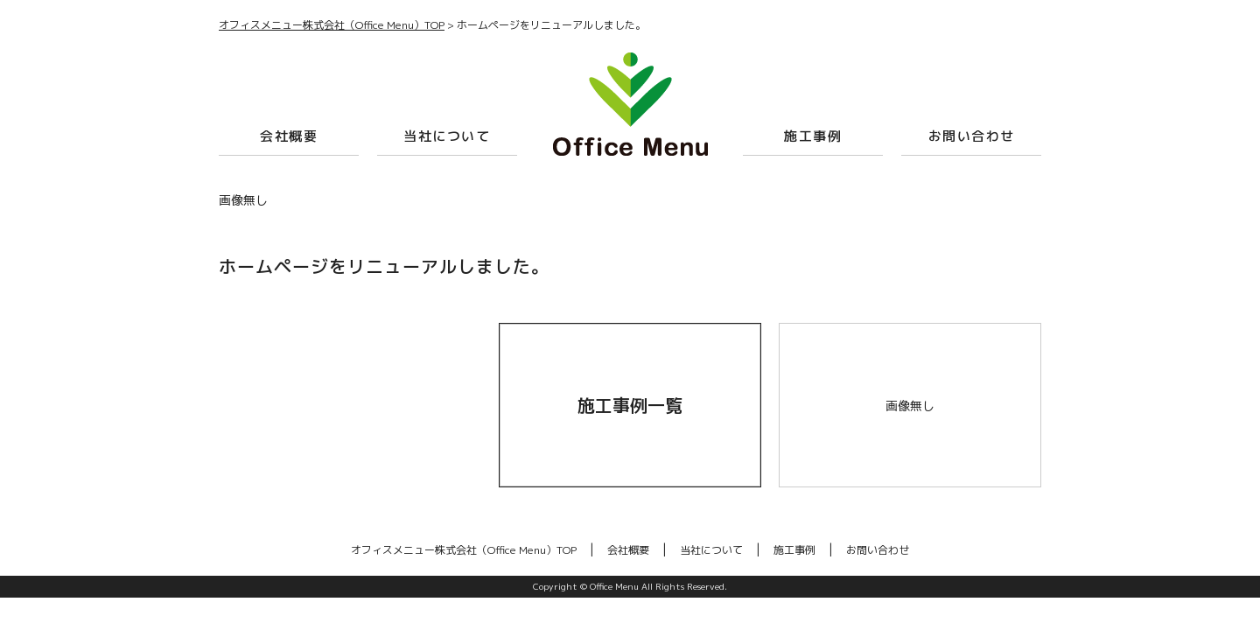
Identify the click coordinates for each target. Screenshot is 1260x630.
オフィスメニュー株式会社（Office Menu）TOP (464, 549)
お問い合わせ (971, 136)
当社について (446, 136)
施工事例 (813, 136)
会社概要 (289, 136)
